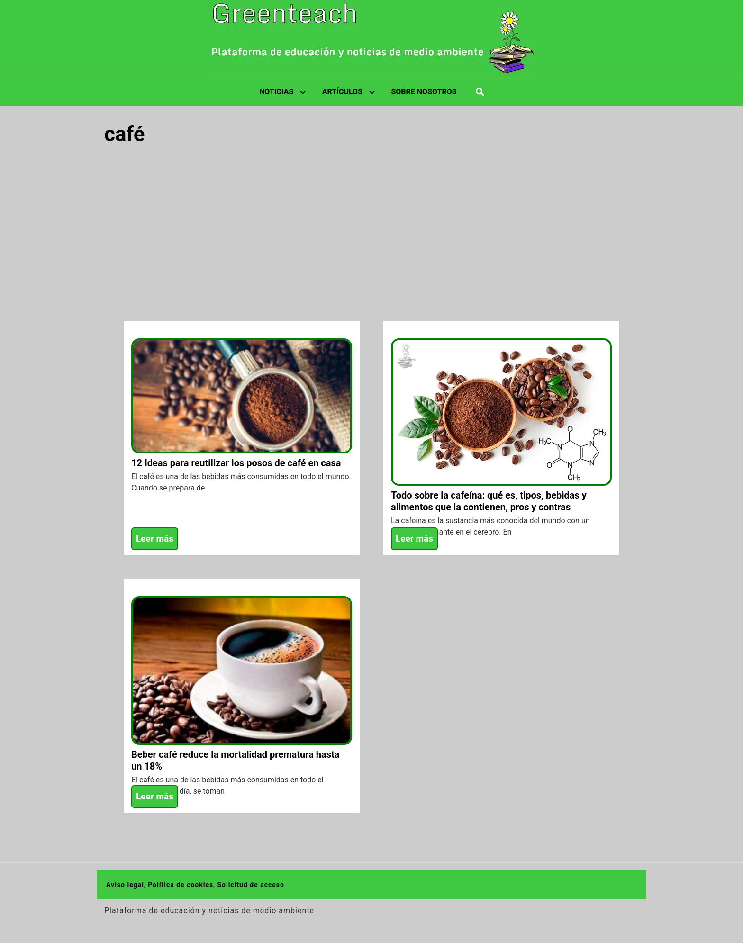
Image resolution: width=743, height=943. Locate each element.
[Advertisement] (371, 226)
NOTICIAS (276, 91)
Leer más (154, 538)
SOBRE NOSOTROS (423, 91)
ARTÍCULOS (342, 91)
